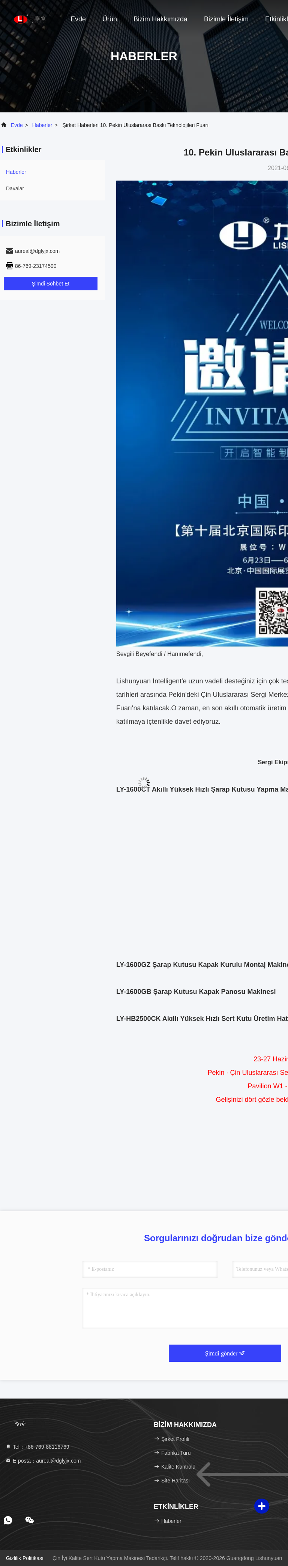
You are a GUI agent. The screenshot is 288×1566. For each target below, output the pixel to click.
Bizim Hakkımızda (161, 19)
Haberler (42, 125)
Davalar (15, 188)
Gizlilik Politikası (25, 1558)
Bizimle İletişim (226, 19)
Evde (78, 19)
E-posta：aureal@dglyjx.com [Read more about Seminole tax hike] (43, 1461)
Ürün (109, 19)
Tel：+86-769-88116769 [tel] (37, 1447)
